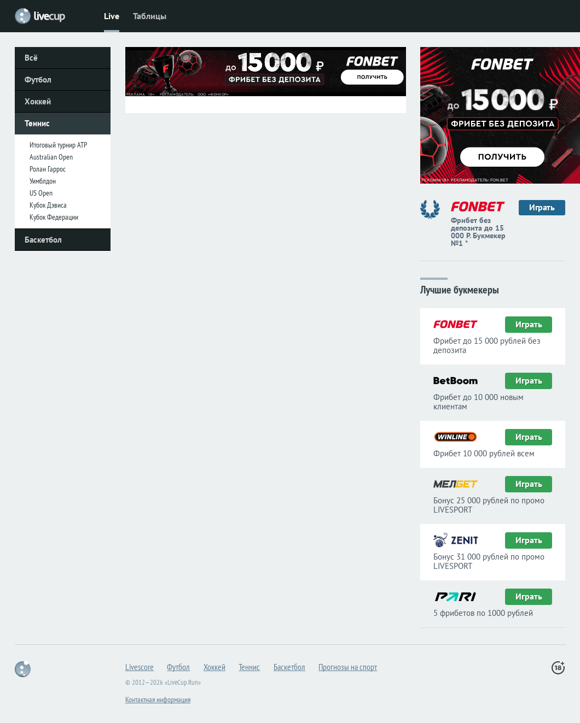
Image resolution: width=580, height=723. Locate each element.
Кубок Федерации (54, 217)
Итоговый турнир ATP (58, 145)
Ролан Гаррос (48, 169)
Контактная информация (157, 699)
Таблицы (149, 15)
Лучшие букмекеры (459, 289)
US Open (41, 193)
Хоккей (38, 101)
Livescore (139, 666)
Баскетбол (43, 239)
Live (111, 15)
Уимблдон (43, 181)
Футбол (38, 79)
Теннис (37, 123)
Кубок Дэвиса (48, 205)
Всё (31, 57)
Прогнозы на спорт (347, 666)
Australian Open (51, 157)
